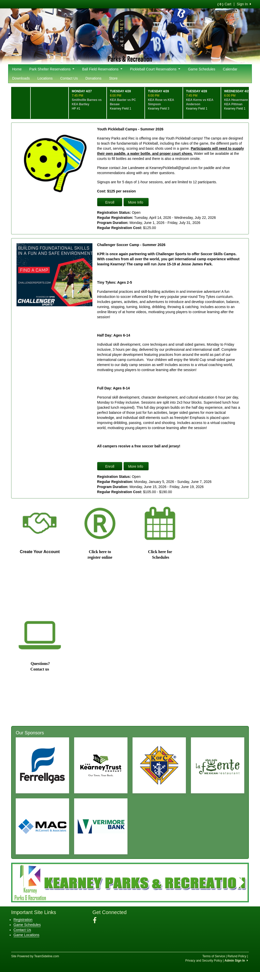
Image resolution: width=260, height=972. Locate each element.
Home (17, 69)
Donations (93, 78)
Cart (224, 4)
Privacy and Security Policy (203, 960)
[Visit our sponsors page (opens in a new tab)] (42, 765)
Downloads (21, 78)
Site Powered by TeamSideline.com (35, 956)
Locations (45, 78)
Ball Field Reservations (102, 69)
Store (113, 78)
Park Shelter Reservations (51, 69)
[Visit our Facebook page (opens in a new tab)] (96, 920)
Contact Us (69, 78)
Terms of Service (213, 956)
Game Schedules (201, 69)
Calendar (230, 69)
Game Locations (26, 935)
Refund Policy (237, 956)
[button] (19, 882)
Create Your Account (40, 552)
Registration (22, 920)
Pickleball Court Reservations (155, 69)
